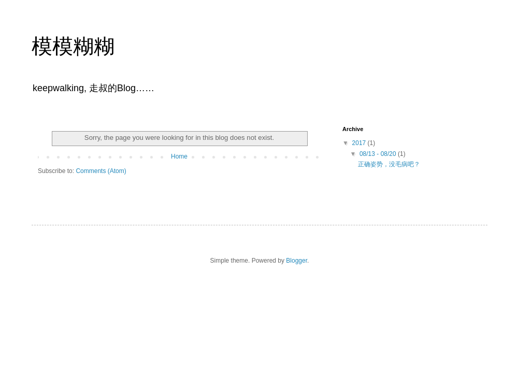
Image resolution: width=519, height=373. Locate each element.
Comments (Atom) (101, 171)
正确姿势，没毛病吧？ (389, 164)
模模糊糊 (73, 46)
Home (179, 156)
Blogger (296, 260)
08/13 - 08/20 (378, 153)
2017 (360, 143)
